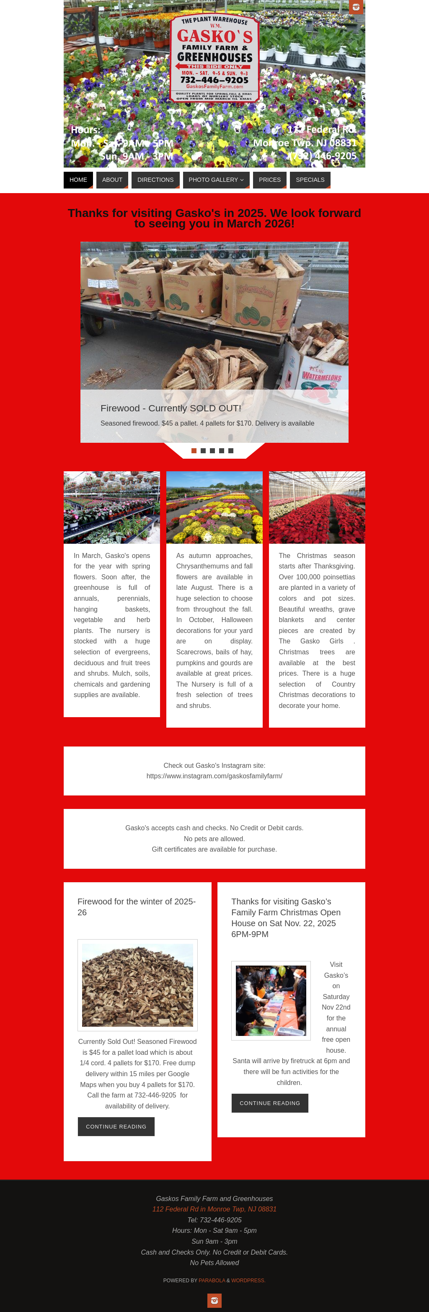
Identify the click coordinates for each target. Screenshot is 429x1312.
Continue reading (116, 1126)
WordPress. (248, 1281)
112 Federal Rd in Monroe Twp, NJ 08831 (214, 1209)
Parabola (212, 1281)
